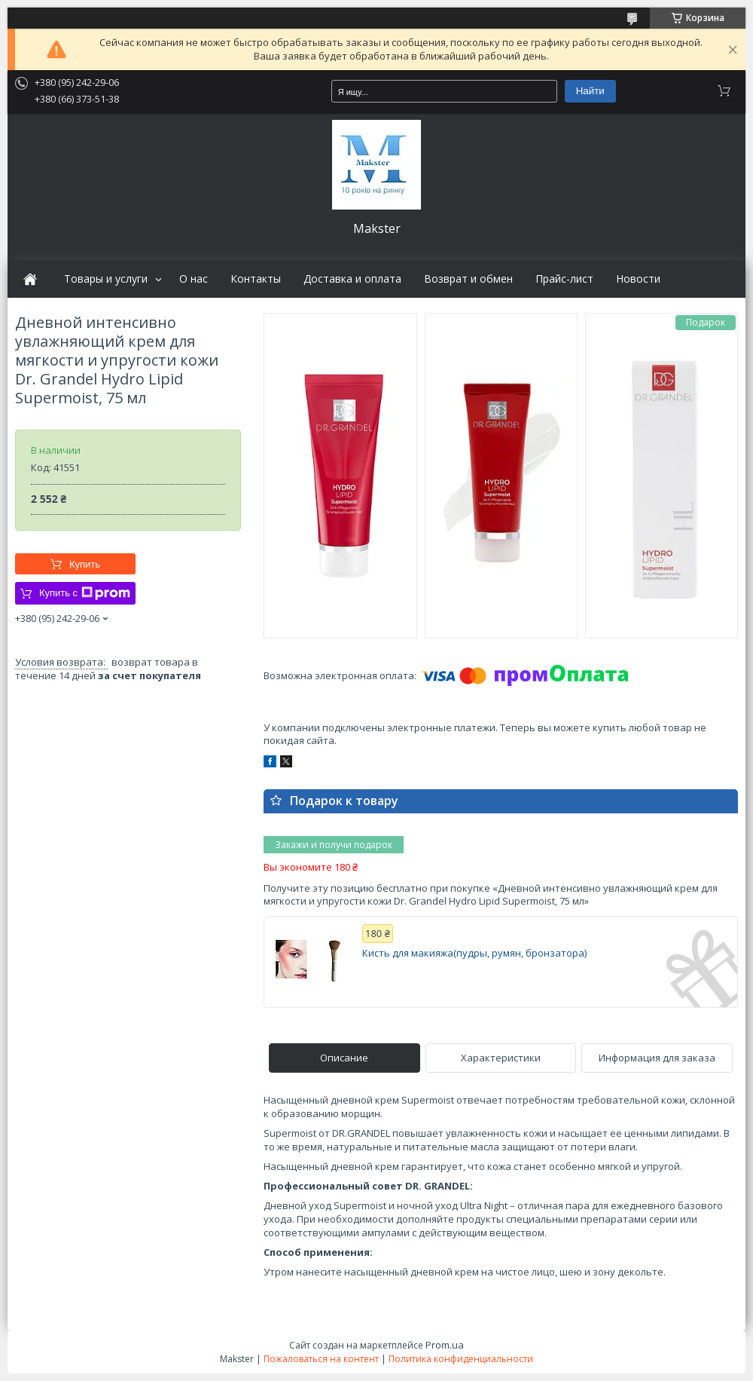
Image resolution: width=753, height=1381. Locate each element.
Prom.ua (444, 1345)
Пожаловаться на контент (321, 1358)
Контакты (255, 279)
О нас (193, 279)
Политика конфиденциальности (461, 1358)
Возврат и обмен (468, 279)
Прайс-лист (564, 279)
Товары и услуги (106, 279)
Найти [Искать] (590, 90)
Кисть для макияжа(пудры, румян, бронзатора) (474, 953)
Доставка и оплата (352, 279)
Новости (638, 279)
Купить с (84, 593)
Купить (84, 564)
